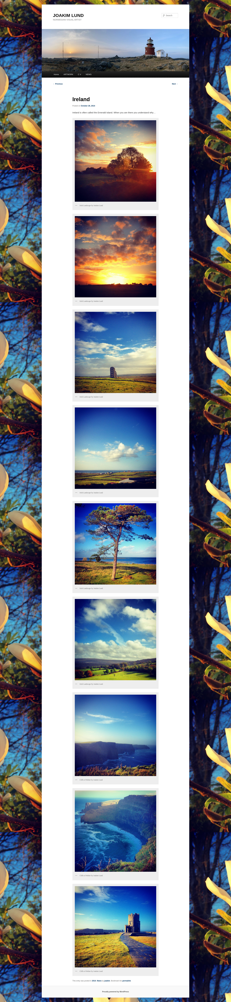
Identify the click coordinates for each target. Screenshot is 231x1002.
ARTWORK (68, 74)
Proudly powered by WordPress (115, 992)
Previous (58, 84)
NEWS (88, 74)
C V (79, 74)
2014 (94, 981)
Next (175, 84)
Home (56, 74)
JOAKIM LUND (68, 15)
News (99, 981)
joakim (107, 981)
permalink (126, 981)
